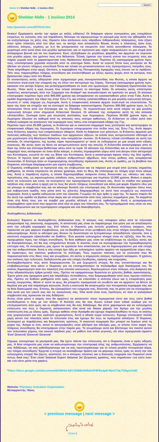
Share (71, 433)
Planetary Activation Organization (42, 387)
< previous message (63, 413)
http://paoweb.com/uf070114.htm (29, 27)
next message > (100, 413)
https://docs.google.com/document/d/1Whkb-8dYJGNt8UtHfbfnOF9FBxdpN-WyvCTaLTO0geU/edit (72, 370)
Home (13, 8)
